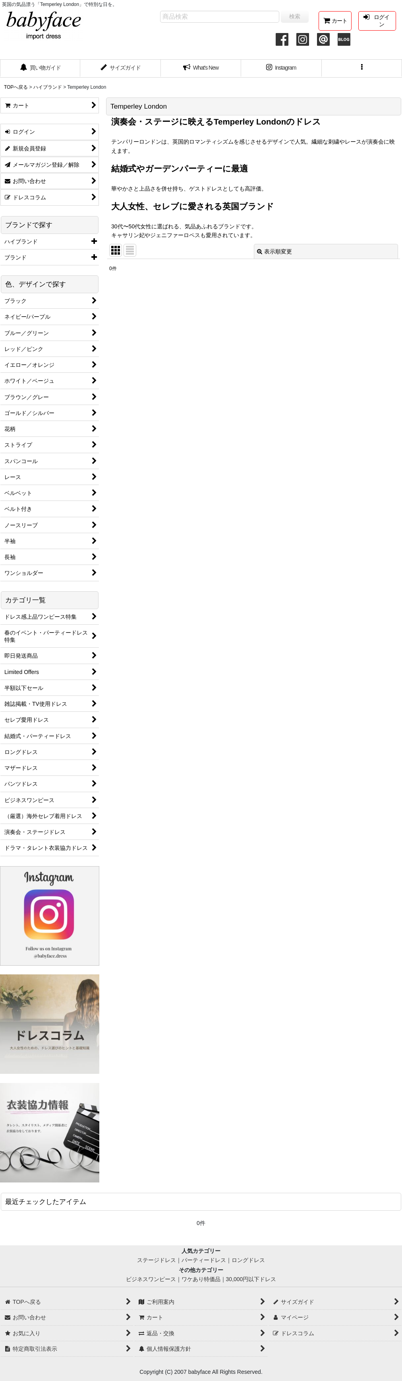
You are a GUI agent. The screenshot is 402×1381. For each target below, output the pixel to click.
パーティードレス (204, 1260)
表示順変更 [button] (274, 251)
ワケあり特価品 (201, 1279)
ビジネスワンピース (151, 1279)
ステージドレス (156, 1260)
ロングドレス (248, 1260)
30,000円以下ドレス (251, 1279)
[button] (362, 68)
